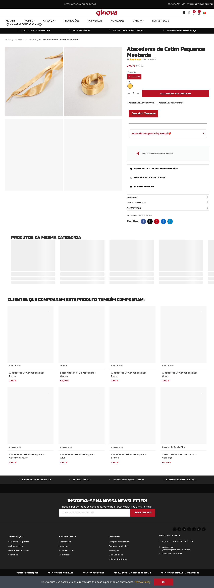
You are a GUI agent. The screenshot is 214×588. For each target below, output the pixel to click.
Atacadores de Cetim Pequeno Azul (77, 456)
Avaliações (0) (134, 208)
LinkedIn (163, 221)
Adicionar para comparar (141, 103)
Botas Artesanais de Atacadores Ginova (78, 374)
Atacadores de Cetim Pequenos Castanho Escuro (26, 456)
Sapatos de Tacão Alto (173, 447)
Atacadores (15, 365)
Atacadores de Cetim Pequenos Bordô (26, 374)
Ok (163, 582)
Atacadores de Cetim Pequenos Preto (128, 374)
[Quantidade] (133, 93)
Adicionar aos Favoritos (171, 103)
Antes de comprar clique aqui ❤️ (151, 133)
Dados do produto (136, 202)
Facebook (143, 221)
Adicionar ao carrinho (175, 93)
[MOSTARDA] (130, 86)
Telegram (170, 221)
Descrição (132, 197)
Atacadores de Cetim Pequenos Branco (128, 456)
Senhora (64, 365)
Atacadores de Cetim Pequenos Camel (179, 374)
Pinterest (156, 221)
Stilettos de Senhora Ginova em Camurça (179, 456)
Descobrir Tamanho (143, 113)
